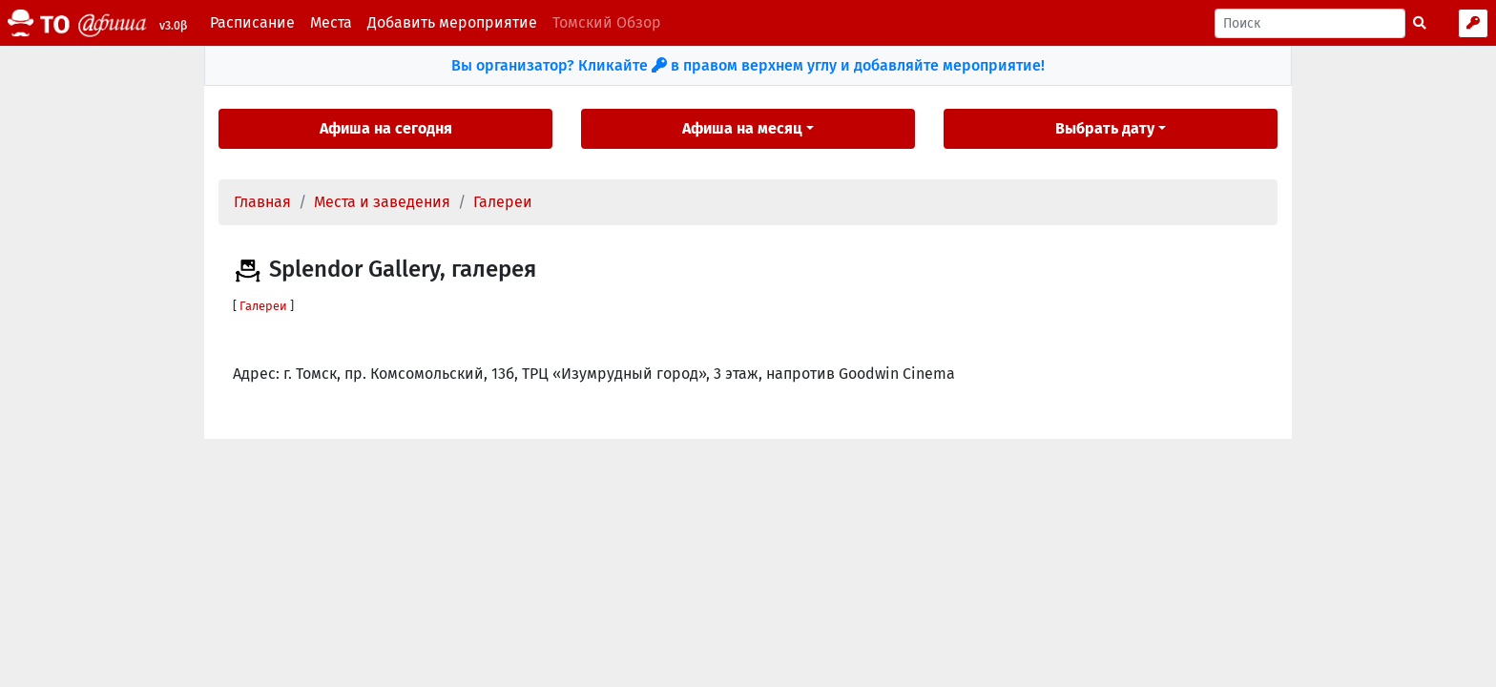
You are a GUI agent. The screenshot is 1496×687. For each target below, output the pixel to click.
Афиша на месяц (742, 128)
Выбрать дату (1104, 128)
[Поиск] (1310, 23)
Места (331, 22)
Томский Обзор (606, 22)
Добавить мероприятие (452, 22)
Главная (262, 202)
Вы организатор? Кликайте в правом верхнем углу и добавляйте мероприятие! (748, 65)
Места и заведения (382, 202)
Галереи (502, 202)
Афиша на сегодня (386, 128)
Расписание (252, 22)
